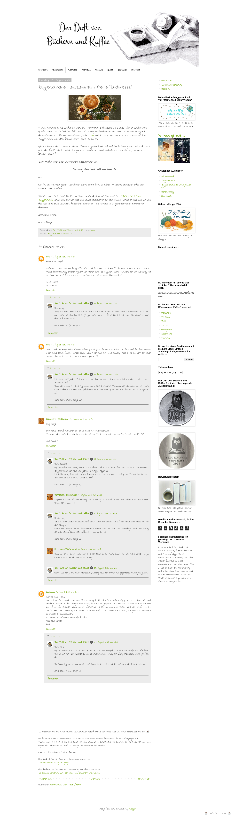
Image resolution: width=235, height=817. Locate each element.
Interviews (86, 69)
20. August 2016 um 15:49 (106, 642)
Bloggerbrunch (53, 234)
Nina (48, 257)
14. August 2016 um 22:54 (106, 374)
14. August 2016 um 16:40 (63, 257)
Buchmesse (66, 234)
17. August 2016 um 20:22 (90, 495)
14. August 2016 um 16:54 (63, 345)
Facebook (166, 317)
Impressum (166, 80)
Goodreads (166, 334)
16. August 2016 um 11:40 (105, 459)
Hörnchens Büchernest (57, 419)
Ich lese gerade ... (171, 135)
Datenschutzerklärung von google (53, 762)
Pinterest (166, 338)
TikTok (164, 325)
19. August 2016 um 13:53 (105, 513)
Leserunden (166, 196)
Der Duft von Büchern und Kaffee (72, 303)
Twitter (165, 321)
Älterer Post (144, 779)
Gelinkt (110, 69)
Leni (92, 135)
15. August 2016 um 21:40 (81, 419)
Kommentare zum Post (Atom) (65, 785)
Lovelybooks (166, 329)
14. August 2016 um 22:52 (106, 303)
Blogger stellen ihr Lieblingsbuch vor (176, 186)
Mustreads (72, 69)
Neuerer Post (45, 779)
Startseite (43, 69)
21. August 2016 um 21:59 (89, 549)
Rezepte (99, 69)
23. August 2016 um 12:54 (106, 568)
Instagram (166, 313)
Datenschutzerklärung (171, 85)
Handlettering (167, 192)
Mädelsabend (167, 176)
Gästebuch (122, 69)
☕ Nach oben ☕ (218, 813)
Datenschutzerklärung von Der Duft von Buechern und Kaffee (69, 773)
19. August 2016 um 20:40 (67, 592)
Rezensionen (57, 69)
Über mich (135, 69)
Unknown (50, 592)
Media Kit (165, 89)
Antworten (51, 290)
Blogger (132, 809)
